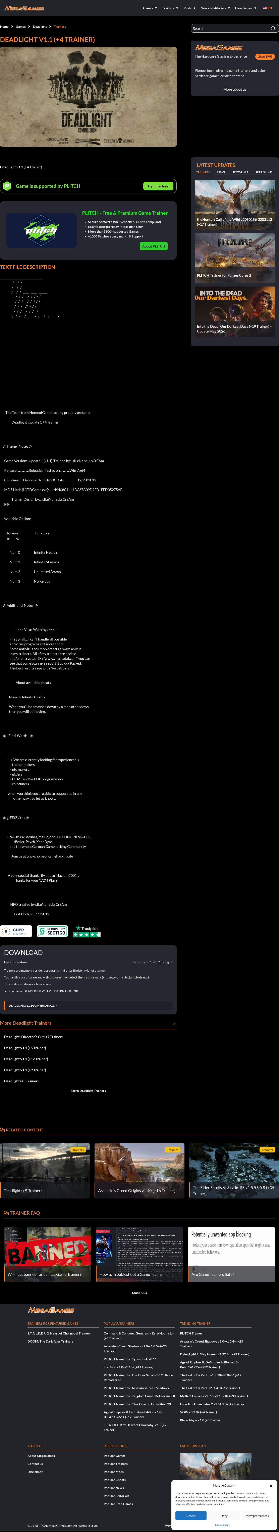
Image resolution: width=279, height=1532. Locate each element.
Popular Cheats (115, 1480)
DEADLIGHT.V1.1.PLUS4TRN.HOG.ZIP (33, 1005)
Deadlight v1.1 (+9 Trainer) (25, 1070)
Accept (191, 1516)
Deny (224, 1516)
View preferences (257, 1516)
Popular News (114, 1488)
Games (21, 26)
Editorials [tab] (240, 172)
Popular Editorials (116, 1496)
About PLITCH (153, 246)
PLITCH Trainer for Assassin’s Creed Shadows (136, 1388)
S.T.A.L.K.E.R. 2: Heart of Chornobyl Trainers (59, 1333)
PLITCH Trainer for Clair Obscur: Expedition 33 (137, 1404)
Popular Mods (114, 1472)
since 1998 (265, 56)
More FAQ (139, 1293)
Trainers (60, 26)
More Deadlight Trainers (88, 1090)
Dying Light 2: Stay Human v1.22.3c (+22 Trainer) (214, 1354)
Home (4, 26)
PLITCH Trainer (191, 1333)
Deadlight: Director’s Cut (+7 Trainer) (33, 1037)
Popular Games (114, 1455)
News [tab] (221, 172)
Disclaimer (35, 1472)
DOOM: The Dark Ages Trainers (50, 1341)
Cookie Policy (222, 1524)
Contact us (35, 1463)
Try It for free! (158, 186)
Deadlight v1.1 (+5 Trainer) (25, 1048)
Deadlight (40, 26)
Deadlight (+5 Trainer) (21, 1081)
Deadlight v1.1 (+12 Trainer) (26, 1059)
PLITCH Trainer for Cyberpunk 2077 (130, 1359)
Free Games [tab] (264, 172)
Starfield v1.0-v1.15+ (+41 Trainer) (128, 1367)
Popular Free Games (118, 1504)
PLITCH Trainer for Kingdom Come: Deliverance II (139, 1396)
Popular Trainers (116, 1463)
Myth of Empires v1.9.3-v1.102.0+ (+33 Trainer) (214, 1396)
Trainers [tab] (203, 172)
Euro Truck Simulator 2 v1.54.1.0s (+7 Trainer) (212, 1404)
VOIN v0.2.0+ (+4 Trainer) (198, 1412)
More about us (234, 89)
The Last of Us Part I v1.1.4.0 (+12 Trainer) (210, 1388)
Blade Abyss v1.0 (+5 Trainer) (201, 1420)
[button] (271, 1485)
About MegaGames (41, 1455)
